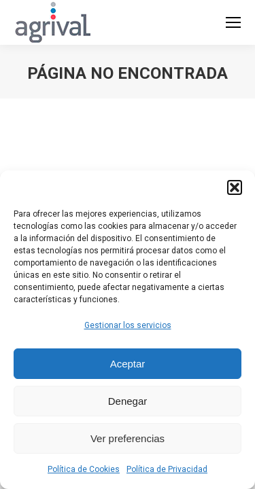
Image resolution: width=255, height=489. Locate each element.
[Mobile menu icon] (233, 22)
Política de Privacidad (166, 469)
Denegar (128, 401)
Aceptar (128, 363)
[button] (234, 187)
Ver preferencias (127, 438)
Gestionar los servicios (127, 325)
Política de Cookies (84, 469)
